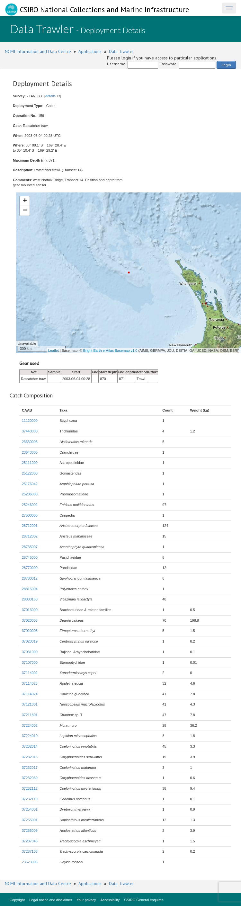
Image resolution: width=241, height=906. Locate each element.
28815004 (30, 589)
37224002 (30, 725)
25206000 (30, 494)
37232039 (30, 778)
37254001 (30, 809)
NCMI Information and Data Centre (38, 51)
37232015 (30, 757)
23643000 (30, 452)
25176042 (30, 484)
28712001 (30, 526)
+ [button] (25, 201)
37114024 (30, 694)
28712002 (30, 536)
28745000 (30, 557)
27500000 (30, 515)
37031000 (30, 652)
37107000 (30, 662)
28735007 (30, 547)
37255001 (30, 820)
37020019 (30, 641)
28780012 (30, 578)
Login (226, 64)
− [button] (25, 211)
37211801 (30, 715)
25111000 (30, 463)
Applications (90, 51)
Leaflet (53, 350)
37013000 (30, 610)
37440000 (30, 431)
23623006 (30, 862)
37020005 (30, 631)
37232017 (30, 767)
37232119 (30, 799)
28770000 (30, 568)
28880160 (30, 599)
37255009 (30, 830)
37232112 (30, 788)
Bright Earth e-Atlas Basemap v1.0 (110, 350)
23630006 (30, 442)
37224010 (30, 736)
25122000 (30, 473)
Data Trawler (121, 51)
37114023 (30, 683)
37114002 (30, 673)
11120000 (30, 420)
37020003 (30, 620)
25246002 (30, 505)
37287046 (30, 841)
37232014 (30, 746)
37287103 (30, 851)
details (50, 96)
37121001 (30, 704)
